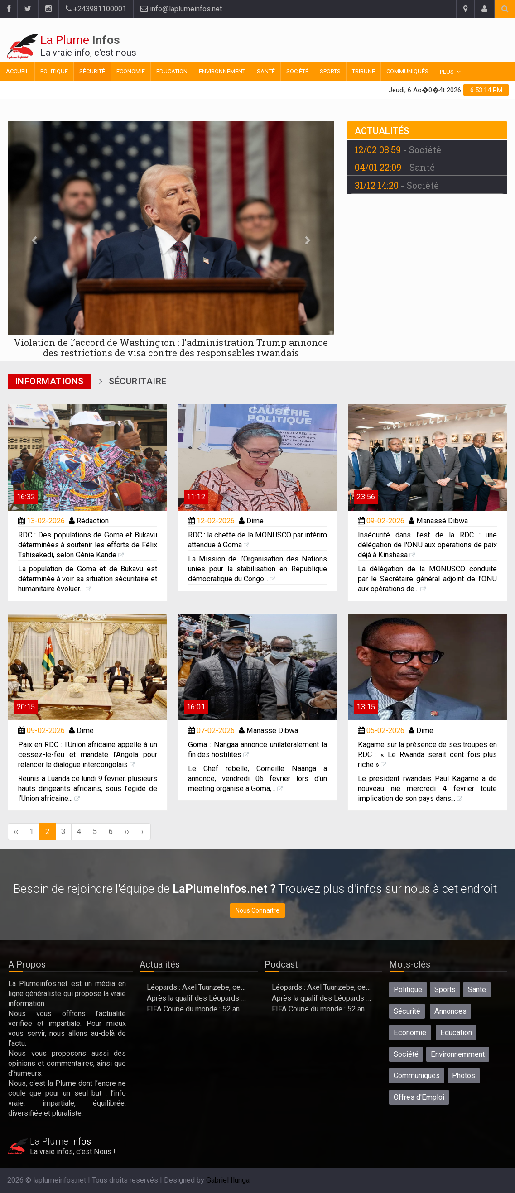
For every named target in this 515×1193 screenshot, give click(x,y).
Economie (130, 71)
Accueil (17, 71)
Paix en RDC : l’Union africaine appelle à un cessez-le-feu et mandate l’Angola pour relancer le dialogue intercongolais (87, 754)
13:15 (365, 707)
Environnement (222, 71)
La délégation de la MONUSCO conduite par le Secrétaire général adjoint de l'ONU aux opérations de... (427, 579)
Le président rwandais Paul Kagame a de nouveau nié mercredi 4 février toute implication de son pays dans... (427, 788)
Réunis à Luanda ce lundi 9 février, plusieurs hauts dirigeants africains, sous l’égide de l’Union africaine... (87, 788)
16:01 (196, 707)
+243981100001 (96, 9)
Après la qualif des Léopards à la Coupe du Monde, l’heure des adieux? (197, 998)
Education (172, 71)
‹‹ (16, 831)
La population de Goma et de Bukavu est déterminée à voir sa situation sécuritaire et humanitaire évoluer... (87, 579)
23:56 (365, 497)
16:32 (26, 497)
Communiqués (407, 71)
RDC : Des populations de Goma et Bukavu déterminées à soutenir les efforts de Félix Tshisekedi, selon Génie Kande (87, 545)
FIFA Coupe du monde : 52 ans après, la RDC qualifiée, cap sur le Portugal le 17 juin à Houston (197, 1009)
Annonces (450, 1011)
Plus (447, 71)
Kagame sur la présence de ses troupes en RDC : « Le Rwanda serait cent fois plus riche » (427, 754)
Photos (463, 1075)
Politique (54, 71)
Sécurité (92, 71)
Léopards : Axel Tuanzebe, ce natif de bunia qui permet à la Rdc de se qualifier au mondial (197, 987)
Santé (266, 71)
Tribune (363, 71)
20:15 (26, 707)
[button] (32, 239)
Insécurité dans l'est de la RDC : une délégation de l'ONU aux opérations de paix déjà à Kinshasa (427, 545)
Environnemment (458, 1054)
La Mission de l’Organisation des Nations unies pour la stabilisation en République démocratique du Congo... (257, 569)
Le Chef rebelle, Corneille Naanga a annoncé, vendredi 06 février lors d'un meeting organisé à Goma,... (257, 778)
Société (297, 71)
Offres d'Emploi (419, 1097)
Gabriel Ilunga (228, 1180)
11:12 (196, 497)
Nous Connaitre (257, 910)
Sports (330, 71)
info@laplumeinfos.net (181, 9)
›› (127, 831)
